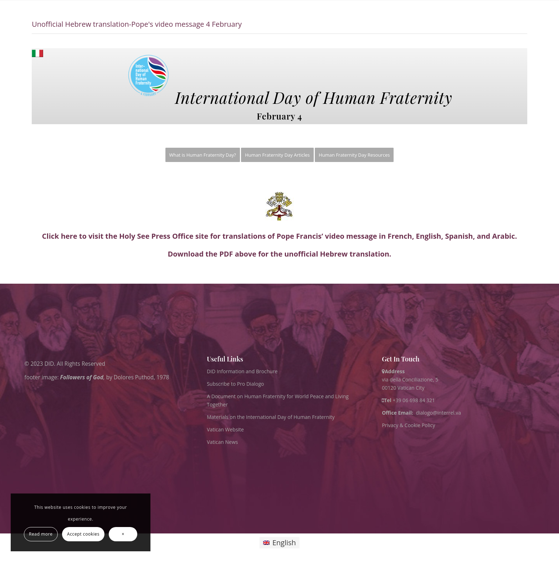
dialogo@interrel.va (438, 412)
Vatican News (222, 442)
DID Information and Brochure (242, 371)
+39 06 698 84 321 (414, 400)
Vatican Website (225, 429)
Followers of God (81, 377)
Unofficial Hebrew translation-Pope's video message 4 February (137, 24)
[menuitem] (202, 155)
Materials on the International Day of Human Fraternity (270, 417)
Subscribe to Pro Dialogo (235, 383)
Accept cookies (83, 534)
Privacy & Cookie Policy (408, 425)
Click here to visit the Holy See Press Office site (125, 236)
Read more (41, 534)
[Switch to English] (279, 543)
